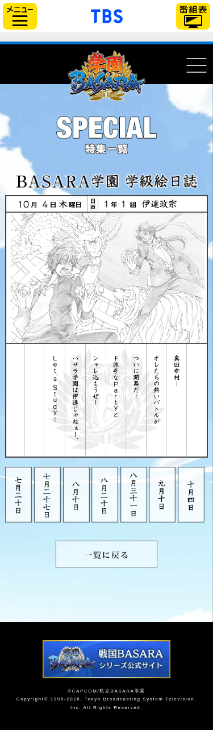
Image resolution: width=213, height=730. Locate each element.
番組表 (193, 16)
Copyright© (32, 699)
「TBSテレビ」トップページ (107, 15)
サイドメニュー (20, 16)
